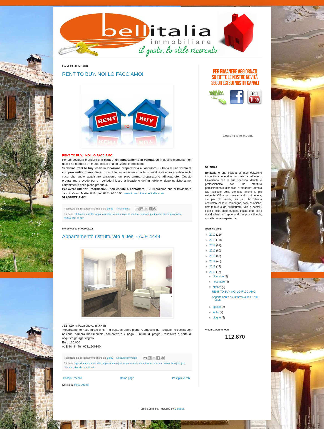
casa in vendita (130, 214)
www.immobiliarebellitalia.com (144, 193)
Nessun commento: (127, 357)
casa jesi (157, 363)
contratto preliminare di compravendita (161, 214)
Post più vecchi (181, 378)
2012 (212, 272)
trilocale (68, 367)
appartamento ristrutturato (137, 363)
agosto (217, 306)
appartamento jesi (112, 363)
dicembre (219, 276)
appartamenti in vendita (108, 214)
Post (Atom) (81, 384)
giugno (217, 317)
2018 (212, 240)
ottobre (217, 287)
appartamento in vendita (88, 363)
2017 (212, 245)
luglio (216, 312)
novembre (219, 281)
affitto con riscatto (84, 214)
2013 (212, 266)
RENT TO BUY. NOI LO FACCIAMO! (102, 74)
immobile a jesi (172, 363)
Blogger (179, 408)
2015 (212, 256)
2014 (212, 261)
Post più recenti (72, 378)
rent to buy (78, 218)
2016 (212, 250)
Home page (127, 378)
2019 (212, 234)
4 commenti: (123, 208)
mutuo (67, 218)
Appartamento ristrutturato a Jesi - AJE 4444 (111, 236)
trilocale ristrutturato (84, 367)
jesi (183, 363)
